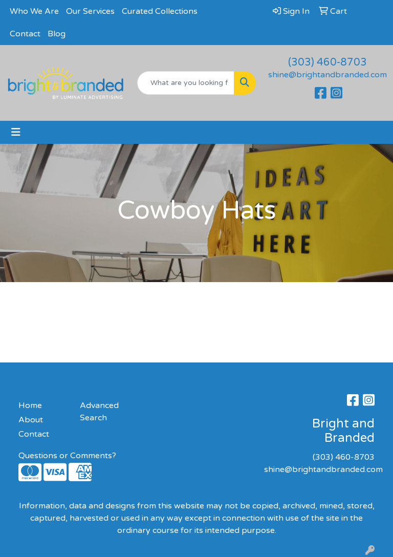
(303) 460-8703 (327, 62)
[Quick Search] (185, 83)
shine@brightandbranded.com (327, 75)
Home (30, 405)
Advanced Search (99, 411)
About (30, 420)
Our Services (90, 11)
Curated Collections (160, 11)
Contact (25, 34)
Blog (57, 34)
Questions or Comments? (67, 456)
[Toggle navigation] (16, 132)
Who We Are (34, 11)
